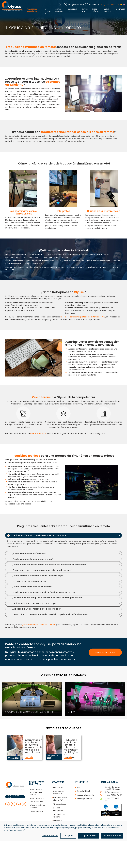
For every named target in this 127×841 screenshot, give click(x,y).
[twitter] (7, 805)
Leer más (29, 757)
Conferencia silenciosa (58, 792)
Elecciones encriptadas (58, 809)
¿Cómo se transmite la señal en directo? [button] (32, 586)
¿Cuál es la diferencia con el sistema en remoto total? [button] (39, 535)
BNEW (66, 683)
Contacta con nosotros (105, 652)
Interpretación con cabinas (38, 806)
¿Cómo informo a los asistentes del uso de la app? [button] (37, 575)
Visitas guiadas (59, 10)
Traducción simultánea (32, 10)
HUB (78, 787)
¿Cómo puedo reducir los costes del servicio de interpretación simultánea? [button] (50, 564)
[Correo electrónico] (74, 4)
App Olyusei (47, 11)
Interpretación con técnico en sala (38, 799)
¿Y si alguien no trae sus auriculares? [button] (30, 581)
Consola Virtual (83, 791)
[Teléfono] (92, 4)
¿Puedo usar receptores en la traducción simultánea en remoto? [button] (44, 592)
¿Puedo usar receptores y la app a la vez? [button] (32, 559)
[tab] (63, 535)
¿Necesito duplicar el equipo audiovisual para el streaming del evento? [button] (47, 597)
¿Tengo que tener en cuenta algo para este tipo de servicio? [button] (42, 570)
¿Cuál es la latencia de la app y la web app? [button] (34, 603)
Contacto (120, 9)
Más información (50, 835)
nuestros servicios (38, 433)
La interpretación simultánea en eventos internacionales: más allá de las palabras (14, 743)
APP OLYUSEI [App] (110, 4)
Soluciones (73, 10)
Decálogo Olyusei (84, 799)
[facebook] (13, 805)
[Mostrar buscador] (61, 4)
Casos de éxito (95, 10)
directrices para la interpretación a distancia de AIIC (82, 317)
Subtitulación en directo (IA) (60, 798)
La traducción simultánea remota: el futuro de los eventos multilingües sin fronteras (53, 743)
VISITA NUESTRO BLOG (14, 796)
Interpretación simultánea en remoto (36, 792)
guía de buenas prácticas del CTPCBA (38, 624)
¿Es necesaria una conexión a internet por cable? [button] (36, 608)
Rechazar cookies (112, 835)
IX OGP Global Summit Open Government (18, 683)
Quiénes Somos (107, 10)
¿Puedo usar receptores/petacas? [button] (29, 553)
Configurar (68, 835)
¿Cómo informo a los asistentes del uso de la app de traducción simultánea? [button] (51, 614)
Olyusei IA (85, 10)
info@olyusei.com (113, 792)
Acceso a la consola (85, 795)
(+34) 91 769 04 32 (113, 795)
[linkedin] (18, 805)
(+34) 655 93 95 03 (112, 799)
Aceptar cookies (88, 835)
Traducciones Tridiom (59, 815)
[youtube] (24, 805)
